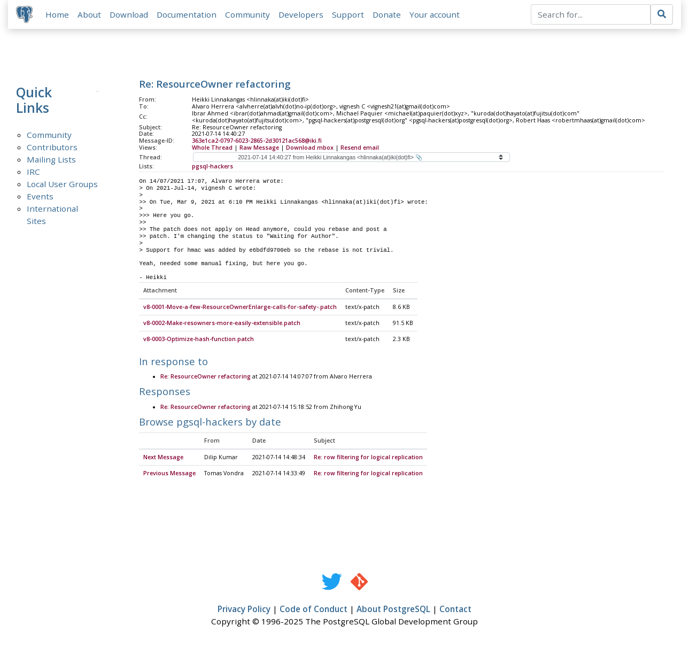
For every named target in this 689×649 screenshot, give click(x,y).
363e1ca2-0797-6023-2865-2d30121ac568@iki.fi (257, 141)
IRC (33, 172)
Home (57, 14)
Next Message (163, 458)
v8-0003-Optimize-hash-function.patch (198, 340)
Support (348, 14)
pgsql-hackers (212, 167)
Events (40, 196)
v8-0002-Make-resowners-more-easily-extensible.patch (221, 324)
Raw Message (259, 148)
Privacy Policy (244, 610)
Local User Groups (62, 184)
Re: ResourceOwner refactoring (205, 377)
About (90, 14)
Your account (435, 14)
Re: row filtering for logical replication (368, 458)
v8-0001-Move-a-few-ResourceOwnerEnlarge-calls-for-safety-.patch (240, 308)
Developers (301, 14)
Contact (455, 610)
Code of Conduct (313, 610)
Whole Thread (212, 148)
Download (129, 14)
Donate (387, 14)
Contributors (52, 147)
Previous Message (169, 474)
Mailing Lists (51, 159)
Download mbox (310, 148)
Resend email (359, 148)
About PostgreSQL (393, 610)
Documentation (187, 14)
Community (248, 14)
